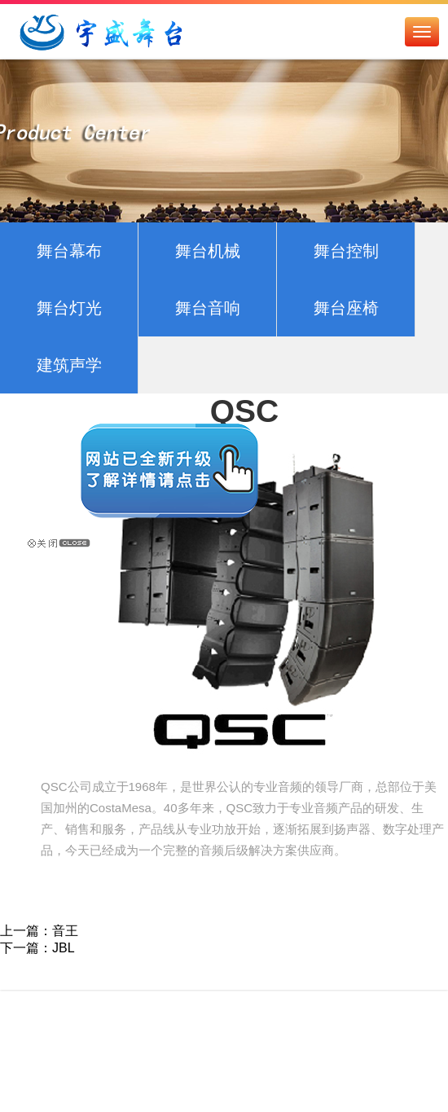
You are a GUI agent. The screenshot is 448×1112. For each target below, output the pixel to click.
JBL (63, 948)
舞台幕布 (69, 251)
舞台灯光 (69, 308)
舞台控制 (346, 251)
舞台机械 (207, 251)
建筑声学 (69, 365)
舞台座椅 (346, 308)
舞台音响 (207, 308)
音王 (65, 931)
